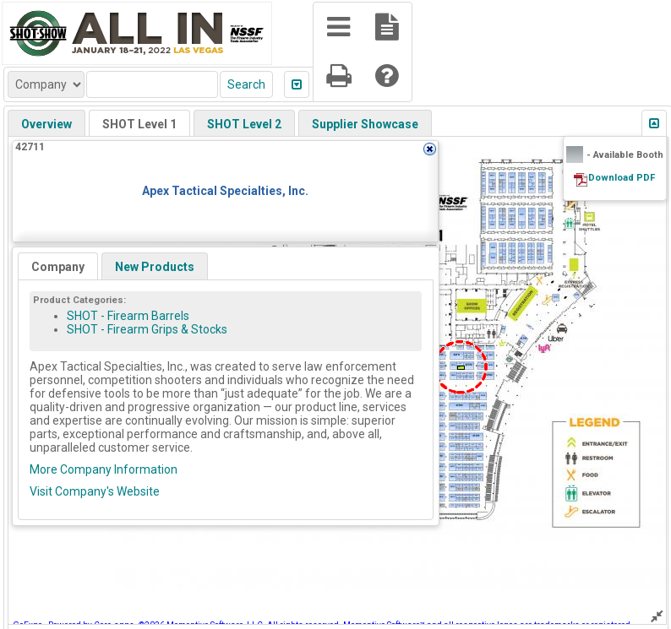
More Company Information (103, 469)
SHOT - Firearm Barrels (128, 316)
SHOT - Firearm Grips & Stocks (147, 329)
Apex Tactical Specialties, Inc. (225, 191)
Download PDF (621, 177)
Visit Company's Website (95, 491)
